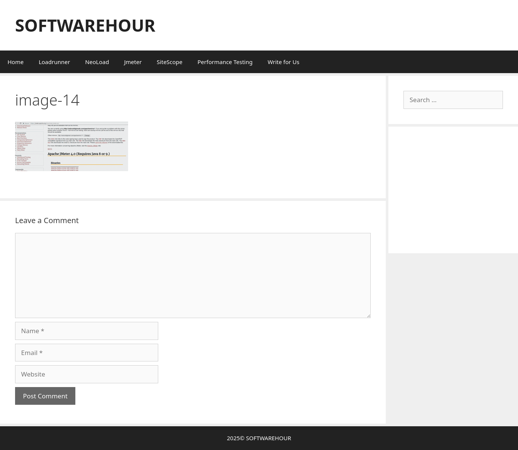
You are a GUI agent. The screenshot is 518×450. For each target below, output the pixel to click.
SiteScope (169, 62)
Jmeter (133, 62)
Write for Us (283, 62)
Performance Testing (224, 62)
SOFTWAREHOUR (85, 25)
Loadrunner (54, 62)
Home (16, 62)
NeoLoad (97, 62)
